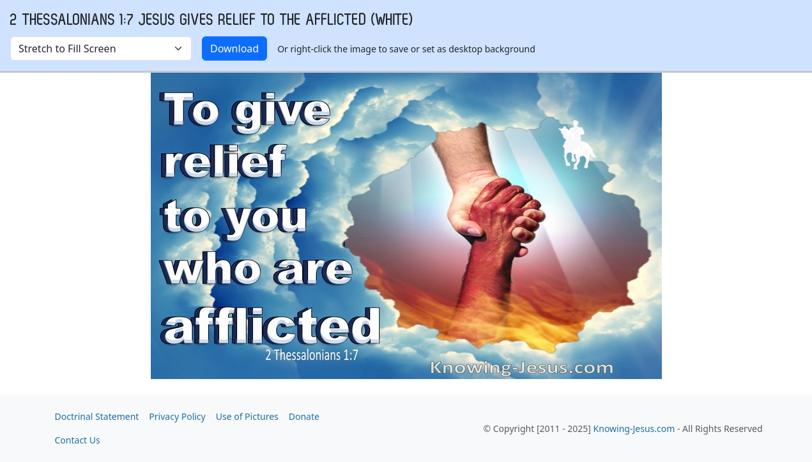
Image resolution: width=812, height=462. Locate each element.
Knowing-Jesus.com (634, 428)
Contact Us (77, 440)
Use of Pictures (247, 416)
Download (234, 48)
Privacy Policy (177, 416)
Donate (304, 416)
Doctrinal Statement (97, 416)
